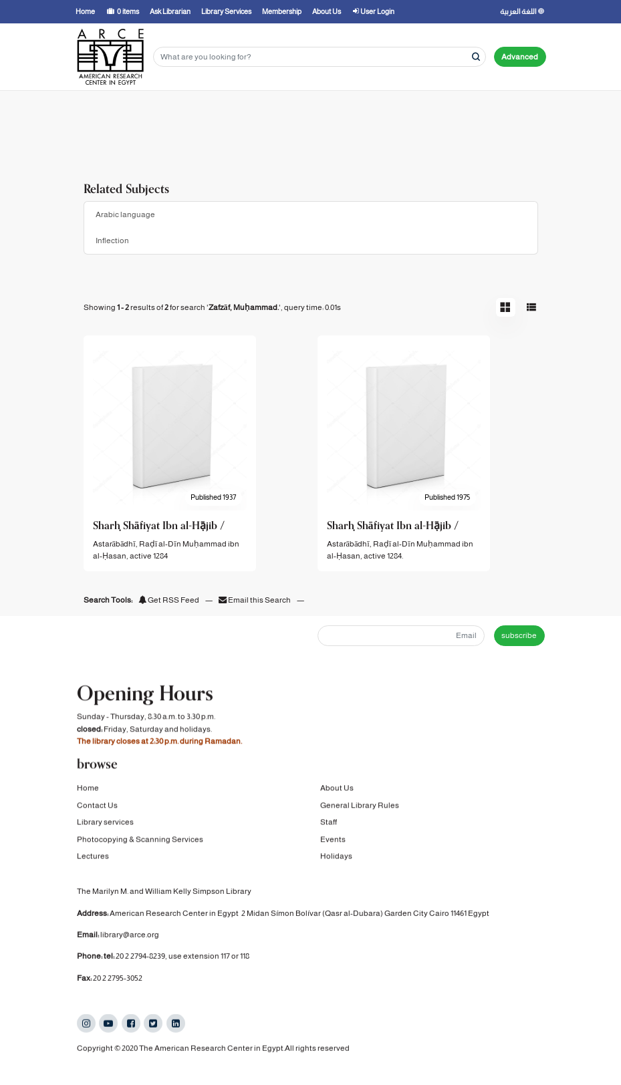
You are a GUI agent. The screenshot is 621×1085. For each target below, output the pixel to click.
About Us (337, 790)
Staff (328, 824)
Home (88, 790)
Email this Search (255, 600)
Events (333, 841)
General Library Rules (359, 807)
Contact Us (97, 807)
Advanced (519, 56)
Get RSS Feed (168, 600)
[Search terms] (319, 57)
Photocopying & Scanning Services (140, 841)
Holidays (336, 858)
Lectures (93, 858)
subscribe (519, 635)
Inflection (112, 240)
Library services (105, 824)
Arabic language (125, 214)
